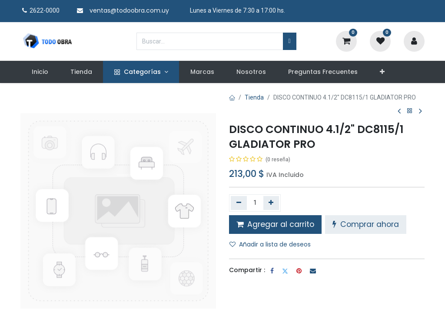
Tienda (254, 97)
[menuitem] (39, 72)
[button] (382, 72)
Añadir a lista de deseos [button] (270, 244)
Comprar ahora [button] (365, 224)
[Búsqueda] (289, 41)
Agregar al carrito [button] (275, 224)
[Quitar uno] (239, 203)
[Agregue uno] (271, 203)
